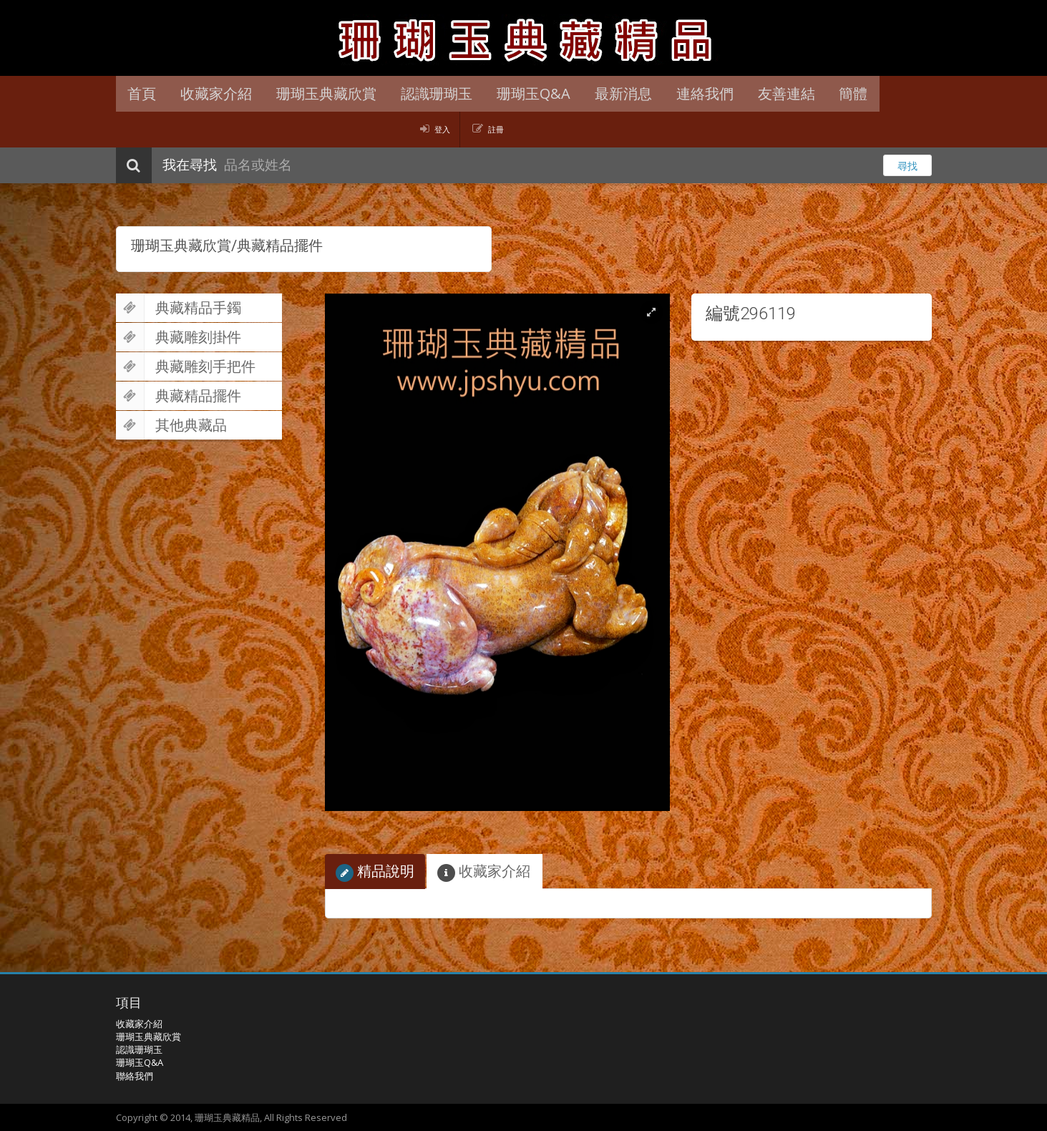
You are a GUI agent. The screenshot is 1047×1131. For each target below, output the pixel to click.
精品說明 (375, 871)
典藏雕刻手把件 (185, 366)
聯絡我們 (134, 1075)
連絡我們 (687, 93)
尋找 (907, 166)
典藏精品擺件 (178, 396)
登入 (442, 129)
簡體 (830, 93)
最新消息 (608, 93)
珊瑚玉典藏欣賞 (320, 93)
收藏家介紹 (212, 93)
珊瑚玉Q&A (521, 93)
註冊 (496, 129)
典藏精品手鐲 (178, 307)
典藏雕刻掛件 (178, 337)
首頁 (141, 93)
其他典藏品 (171, 425)
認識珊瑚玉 (427, 93)
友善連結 (765, 93)
